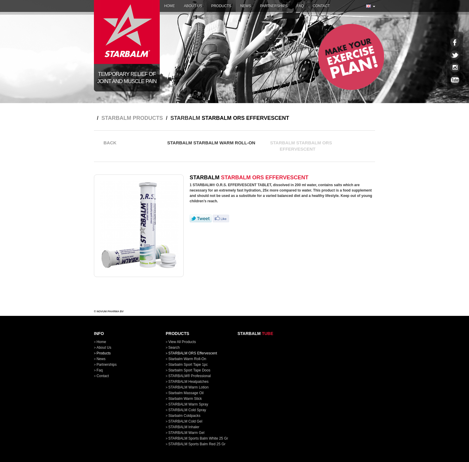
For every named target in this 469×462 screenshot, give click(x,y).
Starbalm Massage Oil (186, 393)
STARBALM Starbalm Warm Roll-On (211, 146)
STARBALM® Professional (189, 376)
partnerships (273, 6)
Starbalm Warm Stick (185, 399)
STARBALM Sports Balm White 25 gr (198, 438)
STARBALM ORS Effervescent (192, 353)
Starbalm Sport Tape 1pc (188, 364)
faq (300, 6)
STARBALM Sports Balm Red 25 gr (197, 444)
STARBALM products (132, 118)
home (169, 6)
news (245, 6)
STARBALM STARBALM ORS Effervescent (301, 146)
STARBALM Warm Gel (186, 433)
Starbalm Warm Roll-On (187, 359)
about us (193, 6)
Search (174, 347)
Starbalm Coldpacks (184, 416)
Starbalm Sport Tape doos (189, 370)
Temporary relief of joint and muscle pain (126, 77)
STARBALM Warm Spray (188, 404)
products (221, 6)
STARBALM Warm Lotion (188, 387)
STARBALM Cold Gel (185, 421)
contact (321, 6)
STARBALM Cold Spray (187, 410)
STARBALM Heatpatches (188, 382)
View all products (182, 342)
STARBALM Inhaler (184, 427)
